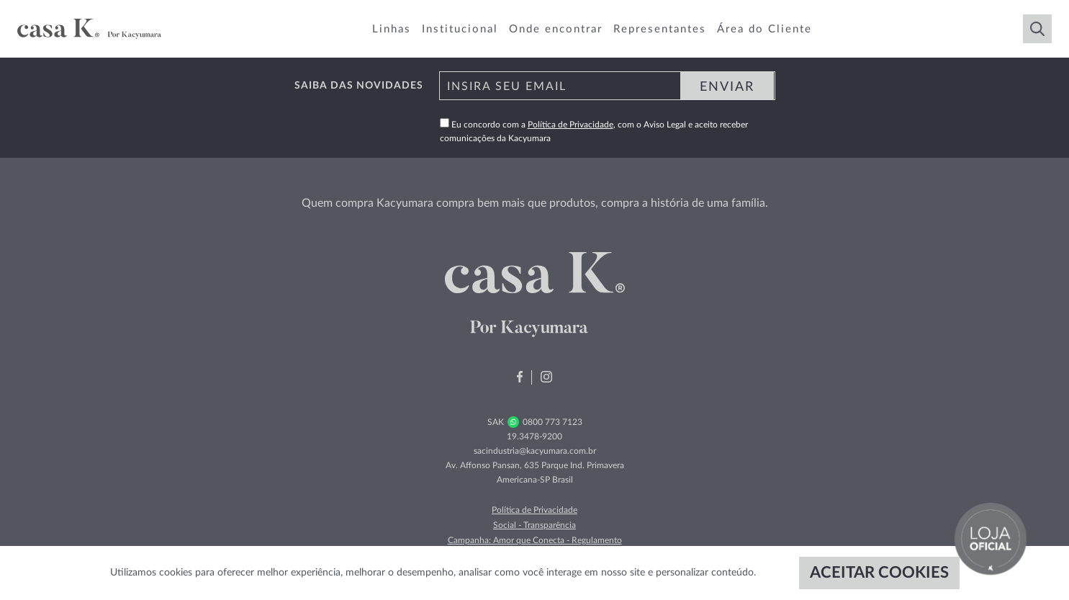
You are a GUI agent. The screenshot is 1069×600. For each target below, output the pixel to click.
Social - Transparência (534, 525)
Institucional (460, 29)
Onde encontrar (556, 29)
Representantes (659, 29)
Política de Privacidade (570, 124)
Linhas (391, 29)
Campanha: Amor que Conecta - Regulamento (535, 540)
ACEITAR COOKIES (879, 573)
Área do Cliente (764, 29)
